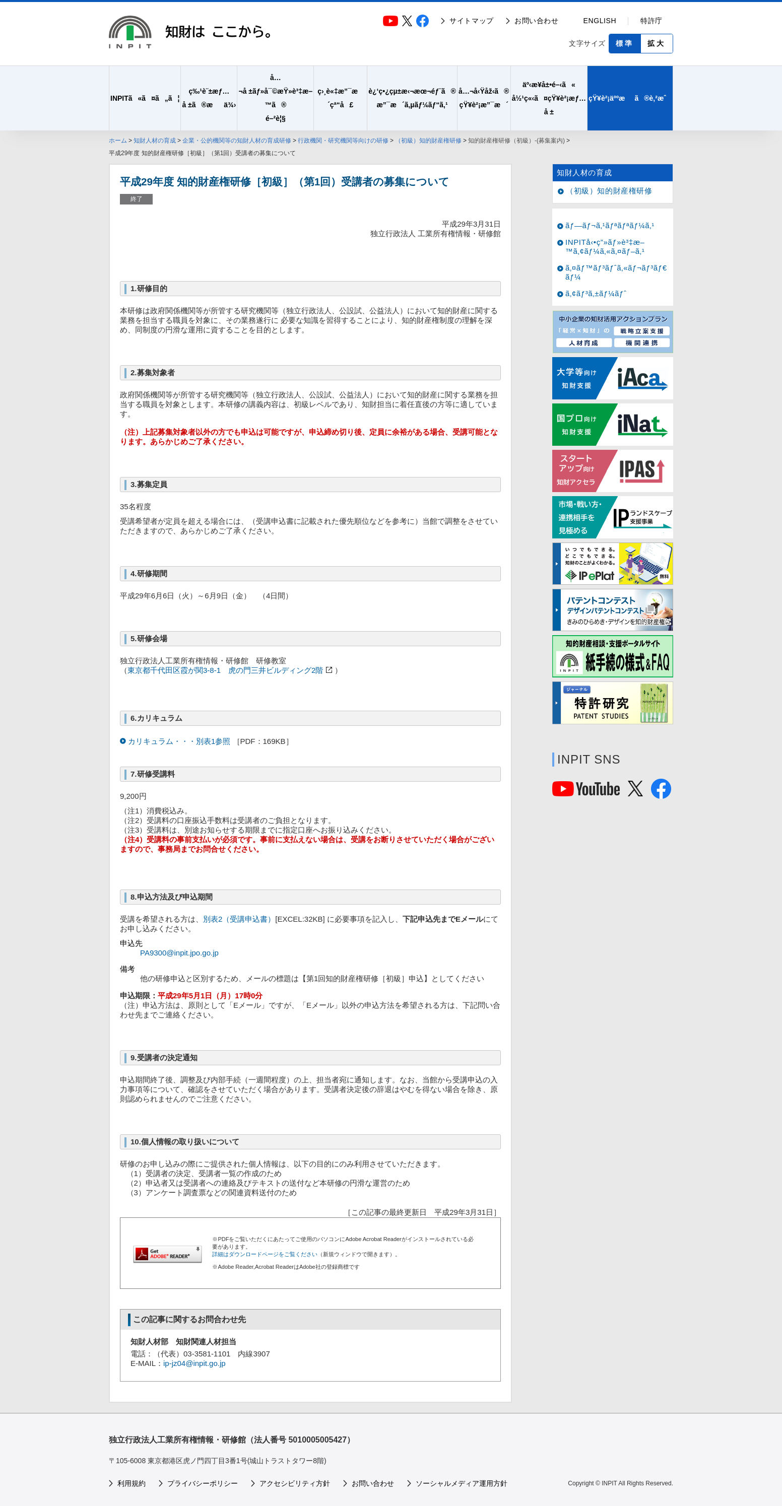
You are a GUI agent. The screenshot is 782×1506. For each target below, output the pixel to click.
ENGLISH (600, 21)
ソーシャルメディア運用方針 (461, 1483)
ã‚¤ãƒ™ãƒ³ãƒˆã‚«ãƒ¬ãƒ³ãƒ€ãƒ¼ (616, 272)
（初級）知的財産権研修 (428, 140)
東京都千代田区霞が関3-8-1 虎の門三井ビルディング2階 (225, 670)
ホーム (118, 140)
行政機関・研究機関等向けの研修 (343, 140)
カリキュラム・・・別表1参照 (180, 741)
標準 (625, 43)
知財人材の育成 (155, 140)
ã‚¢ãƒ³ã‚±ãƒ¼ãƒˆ (595, 293)
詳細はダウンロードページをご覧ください (264, 1254)
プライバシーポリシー (202, 1483)
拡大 (656, 43)
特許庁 (651, 21)
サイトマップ (471, 21)
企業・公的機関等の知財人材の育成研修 (236, 140)
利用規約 (131, 1483)
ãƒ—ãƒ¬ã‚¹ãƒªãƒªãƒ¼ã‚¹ (610, 225)
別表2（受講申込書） (239, 919)
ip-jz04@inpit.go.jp (194, 1363)
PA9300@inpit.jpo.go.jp (179, 952)
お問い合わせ (536, 21)
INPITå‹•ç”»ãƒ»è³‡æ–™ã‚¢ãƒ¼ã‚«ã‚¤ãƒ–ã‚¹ (605, 246)
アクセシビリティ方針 (294, 1483)
